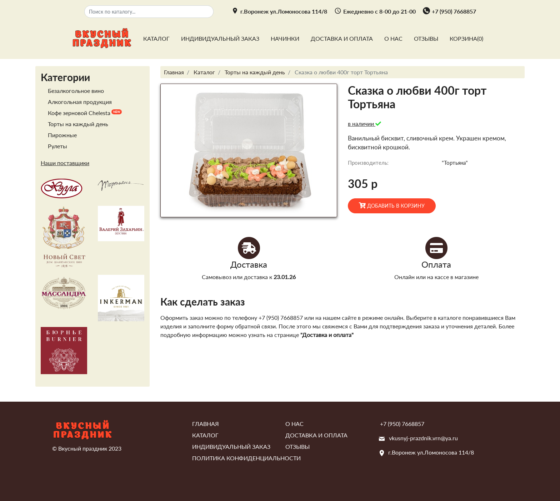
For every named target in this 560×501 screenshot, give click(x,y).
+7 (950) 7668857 (454, 11)
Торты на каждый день (78, 123)
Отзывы (426, 38)
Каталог (156, 38)
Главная (205, 423)
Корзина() (466, 38)
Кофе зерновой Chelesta (79, 112)
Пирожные (62, 135)
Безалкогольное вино (76, 90)
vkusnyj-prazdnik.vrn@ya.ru (423, 438)
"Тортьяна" (455, 162)
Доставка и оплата (342, 38)
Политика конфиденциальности (246, 458)
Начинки (285, 38)
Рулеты (57, 146)
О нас (393, 38)
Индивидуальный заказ (220, 38)
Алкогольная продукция (80, 101)
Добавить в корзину (392, 205)
